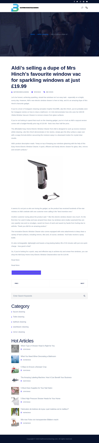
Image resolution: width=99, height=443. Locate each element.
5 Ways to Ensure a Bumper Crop (34, 367)
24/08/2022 (26, 423)
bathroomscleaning (21, 92)
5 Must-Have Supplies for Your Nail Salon (36, 388)
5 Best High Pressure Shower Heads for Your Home (40, 398)
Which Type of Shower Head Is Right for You (38, 346)
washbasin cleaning (21, 327)
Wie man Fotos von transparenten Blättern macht (39, 420)
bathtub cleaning (19, 322)
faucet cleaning (19, 312)
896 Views (49, 92)
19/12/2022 (37, 92)
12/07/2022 (25, 370)
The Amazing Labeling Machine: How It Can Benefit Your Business (46, 377)
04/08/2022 (26, 360)
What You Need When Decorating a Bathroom (38, 356)
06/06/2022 (26, 412)
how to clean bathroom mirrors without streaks (26, 272)
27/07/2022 (25, 349)
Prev (16, 283)
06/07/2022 (26, 381)
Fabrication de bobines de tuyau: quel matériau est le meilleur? (45, 409)
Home (32, 34)
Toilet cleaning (18, 317)
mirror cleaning (42, 34)
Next (82, 283)
